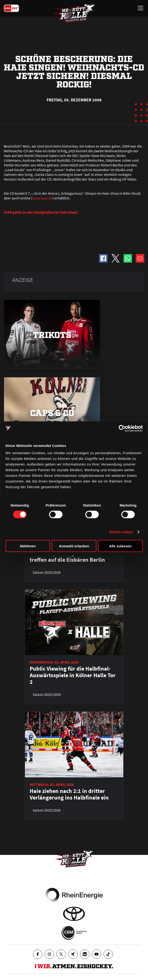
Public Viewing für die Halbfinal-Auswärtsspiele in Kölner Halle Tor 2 (73, 675)
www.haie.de (42, 198)
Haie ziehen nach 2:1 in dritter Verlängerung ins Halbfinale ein (69, 794)
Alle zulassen (120, 546)
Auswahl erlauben (74, 546)
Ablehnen (28, 546)
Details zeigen (121, 532)
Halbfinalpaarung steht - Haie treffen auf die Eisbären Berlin (67, 556)
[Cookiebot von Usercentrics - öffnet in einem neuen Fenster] (122, 428)
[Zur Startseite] (74, 13)
